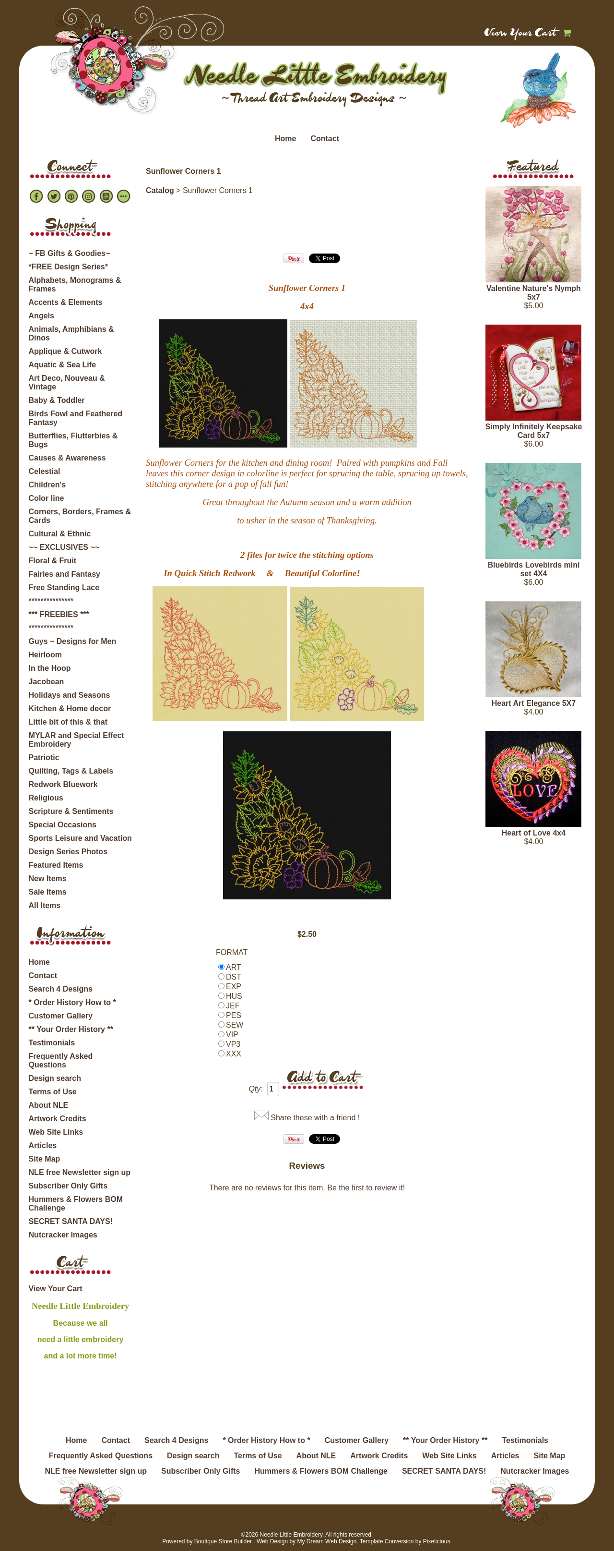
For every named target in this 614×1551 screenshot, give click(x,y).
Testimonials (52, 1043)
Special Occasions (62, 825)
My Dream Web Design (326, 1541)
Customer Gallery (61, 1016)
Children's (47, 485)
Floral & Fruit (53, 561)
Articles (43, 1145)
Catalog (160, 190)
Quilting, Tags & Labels (71, 771)
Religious (46, 798)
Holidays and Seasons (69, 695)
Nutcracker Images (63, 1235)
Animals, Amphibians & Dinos (71, 333)
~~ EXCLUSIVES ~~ (64, 547)
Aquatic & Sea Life (62, 365)
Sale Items (48, 892)
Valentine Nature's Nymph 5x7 (533, 292)
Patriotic (44, 757)
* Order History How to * (72, 1002)
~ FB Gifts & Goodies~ (69, 253)
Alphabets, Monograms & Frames (75, 284)
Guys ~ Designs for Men (73, 641)
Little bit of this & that (68, 722)
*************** (51, 601)
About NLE (49, 1105)
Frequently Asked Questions (61, 1060)
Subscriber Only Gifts (68, 1186)
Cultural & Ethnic (60, 534)
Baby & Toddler (57, 400)
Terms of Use (53, 1092)
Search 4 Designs (61, 989)
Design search (55, 1078)
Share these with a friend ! (315, 1118)
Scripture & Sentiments (71, 811)
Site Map (44, 1159)
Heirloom (45, 655)
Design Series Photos (68, 852)
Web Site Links (56, 1132)
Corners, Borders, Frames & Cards (80, 516)
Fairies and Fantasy (64, 574)
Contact (324, 138)
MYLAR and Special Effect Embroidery (76, 739)
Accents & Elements (66, 302)
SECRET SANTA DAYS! (71, 1221)
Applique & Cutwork (65, 351)
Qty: (255, 1089)
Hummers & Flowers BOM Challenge (76, 1203)
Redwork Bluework (63, 784)
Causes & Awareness (67, 458)
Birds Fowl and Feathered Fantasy (76, 418)
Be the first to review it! (366, 1188)
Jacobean (46, 682)
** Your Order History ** (71, 1029)
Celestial (44, 471)
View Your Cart (520, 33)
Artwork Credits (57, 1119)
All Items (45, 905)
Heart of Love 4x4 (534, 833)
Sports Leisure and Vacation (80, 838)
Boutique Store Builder (223, 1541)
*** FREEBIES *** (59, 614)
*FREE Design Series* (68, 267)
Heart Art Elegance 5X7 (534, 703)
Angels (41, 316)
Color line (46, 498)
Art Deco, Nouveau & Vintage (67, 382)
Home (285, 138)
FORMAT (232, 952)
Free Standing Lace (64, 587)
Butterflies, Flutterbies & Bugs (73, 440)
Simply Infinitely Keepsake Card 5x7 (533, 431)
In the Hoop (50, 668)
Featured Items (56, 865)
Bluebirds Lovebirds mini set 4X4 (533, 569)
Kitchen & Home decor (70, 708)
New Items (48, 878)
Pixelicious (436, 1541)
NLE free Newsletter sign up (80, 1172)
